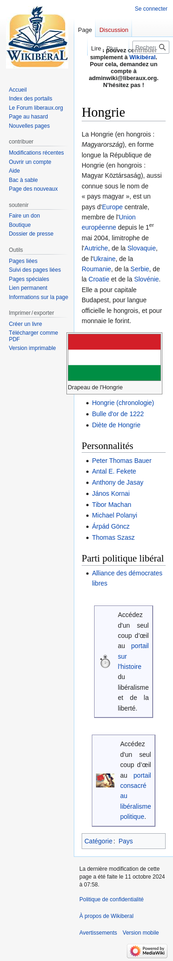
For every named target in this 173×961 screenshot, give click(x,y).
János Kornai (111, 493)
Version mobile (141, 933)
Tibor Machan (111, 504)
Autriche (96, 248)
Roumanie (96, 269)
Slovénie (146, 279)
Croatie (99, 279)
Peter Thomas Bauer (121, 460)
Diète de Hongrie (116, 425)
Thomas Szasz (113, 537)
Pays (126, 841)
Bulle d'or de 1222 (117, 414)
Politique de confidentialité (111, 899)
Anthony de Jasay (117, 482)
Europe (112, 207)
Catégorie (98, 841)
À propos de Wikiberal (106, 916)
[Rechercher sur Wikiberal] (150, 47)
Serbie (140, 269)
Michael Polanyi (114, 515)
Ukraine (104, 258)
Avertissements (98, 933)
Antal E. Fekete (114, 471)
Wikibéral (143, 57)
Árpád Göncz (111, 526)
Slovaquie (141, 248)
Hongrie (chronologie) (123, 402)
